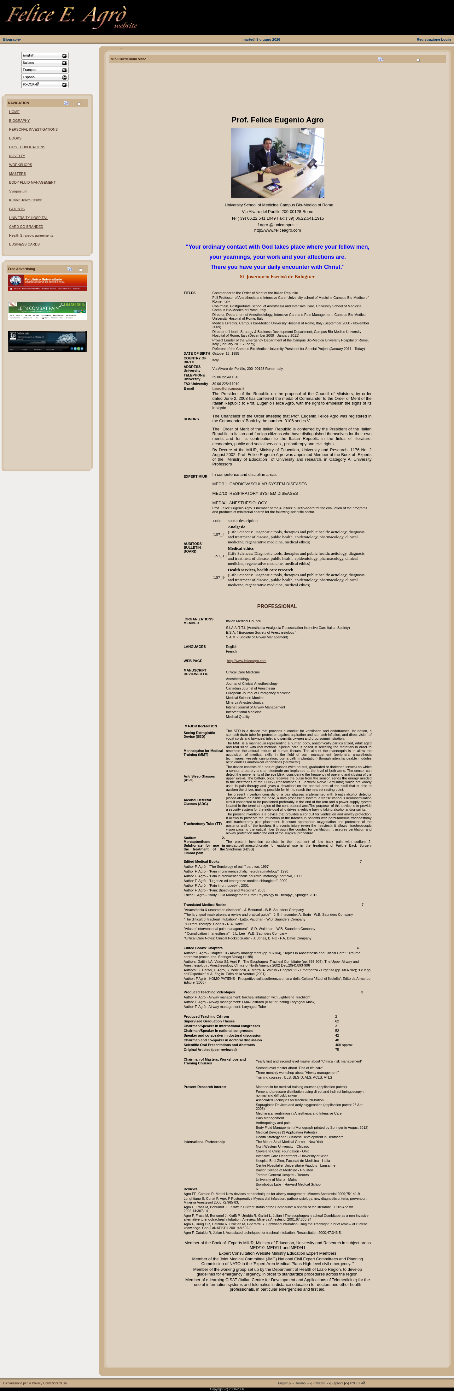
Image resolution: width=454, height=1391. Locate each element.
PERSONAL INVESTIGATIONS (33, 129)
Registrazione (428, 39)
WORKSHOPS (20, 165)
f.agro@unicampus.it (228, 388)
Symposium (18, 191)
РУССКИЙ (357, 1383)
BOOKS (15, 138)
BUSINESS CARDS (24, 244)
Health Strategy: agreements (31, 235)
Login (446, 39)
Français (318, 1383)
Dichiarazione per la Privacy (22, 1383)
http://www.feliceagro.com (246, 661)
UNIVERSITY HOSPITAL (28, 218)
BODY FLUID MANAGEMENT (32, 182)
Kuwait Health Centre (25, 200)
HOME (14, 112)
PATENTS (17, 209)
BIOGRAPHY (19, 120)
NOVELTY (17, 156)
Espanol (337, 1383)
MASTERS (17, 173)
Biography (12, 39)
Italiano (300, 1383)
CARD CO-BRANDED (26, 226)
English (283, 1383)
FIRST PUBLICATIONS (27, 147)
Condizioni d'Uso (55, 1383)
